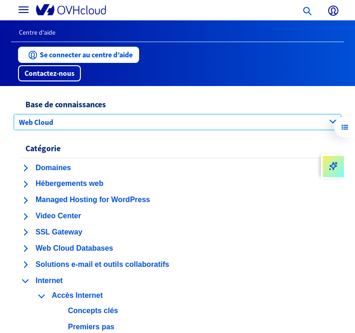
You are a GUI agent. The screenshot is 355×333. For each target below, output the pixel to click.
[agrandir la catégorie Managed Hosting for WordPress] (25, 200)
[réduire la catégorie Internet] (25, 280)
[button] (78, 55)
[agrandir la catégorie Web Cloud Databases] (25, 248)
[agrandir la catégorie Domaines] (25, 168)
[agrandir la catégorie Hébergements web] (25, 184)
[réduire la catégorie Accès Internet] (41, 296)
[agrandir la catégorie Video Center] (25, 216)
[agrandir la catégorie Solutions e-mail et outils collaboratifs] (25, 264)
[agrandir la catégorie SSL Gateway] (25, 232)
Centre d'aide (37, 32)
